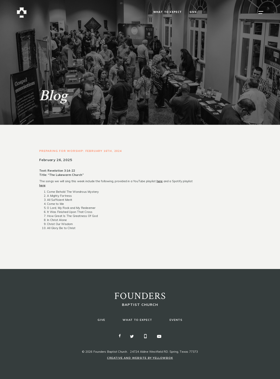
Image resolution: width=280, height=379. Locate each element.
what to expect (167, 12)
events (176, 320)
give (193, 12)
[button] (260, 12)
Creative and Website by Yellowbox (140, 358)
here (160, 181)
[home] (22, 12)
